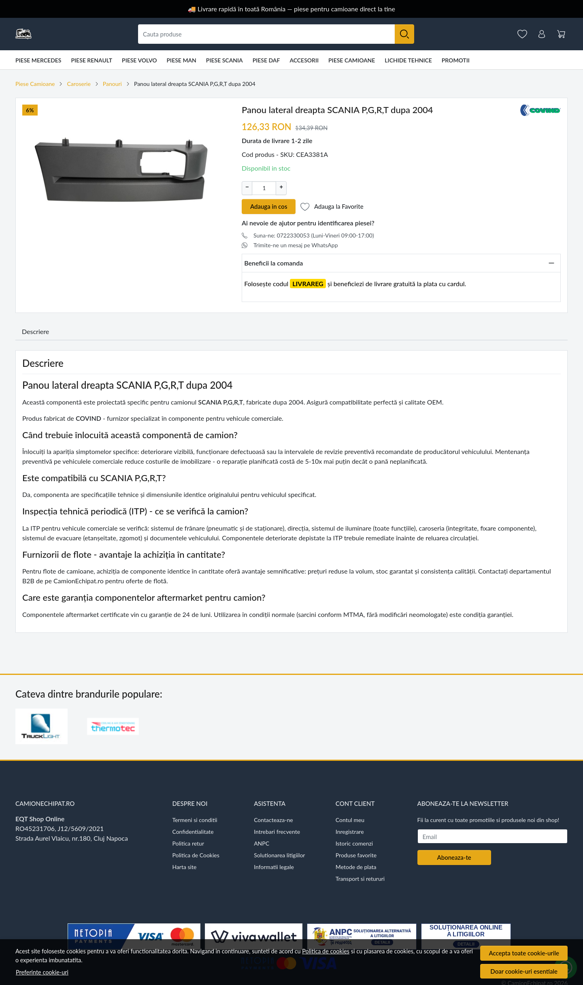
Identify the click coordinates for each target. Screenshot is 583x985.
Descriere (35, 330)
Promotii (456, 60)
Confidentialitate (192, 831)
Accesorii (304, 60)
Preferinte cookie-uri (42, 972)
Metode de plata (356, 866)
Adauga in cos (268, 205)
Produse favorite (356, 855)
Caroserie (78, 83)
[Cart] (561, 34)
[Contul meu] (542, 34)
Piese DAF (266, 60)
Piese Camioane (351, 60)
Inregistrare (350, 831)
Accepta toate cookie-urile (524, 953)
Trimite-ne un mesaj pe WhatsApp (295, 244)
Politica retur (188, 843)
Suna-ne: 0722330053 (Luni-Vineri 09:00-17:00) (313, 234)
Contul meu (350, 819)
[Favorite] (522, 34)
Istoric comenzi (354, 843)
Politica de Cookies (195, 855)
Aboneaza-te (454, 857)
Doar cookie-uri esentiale (523, 971)
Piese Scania (224, 60)
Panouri (112, 83)
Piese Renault (92, 60)
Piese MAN (181, 60)
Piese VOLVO (139, 60)
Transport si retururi (360, 878)
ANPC (261, 843)
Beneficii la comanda (273, 262)
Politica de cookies (325, 951)
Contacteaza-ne (273, 819)
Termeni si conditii (194, 819)
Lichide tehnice (408, 60)
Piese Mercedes (38, 60)
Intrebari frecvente (277, 831)
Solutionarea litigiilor (279, 855)
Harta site (184, 866)
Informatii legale (274, 866)
